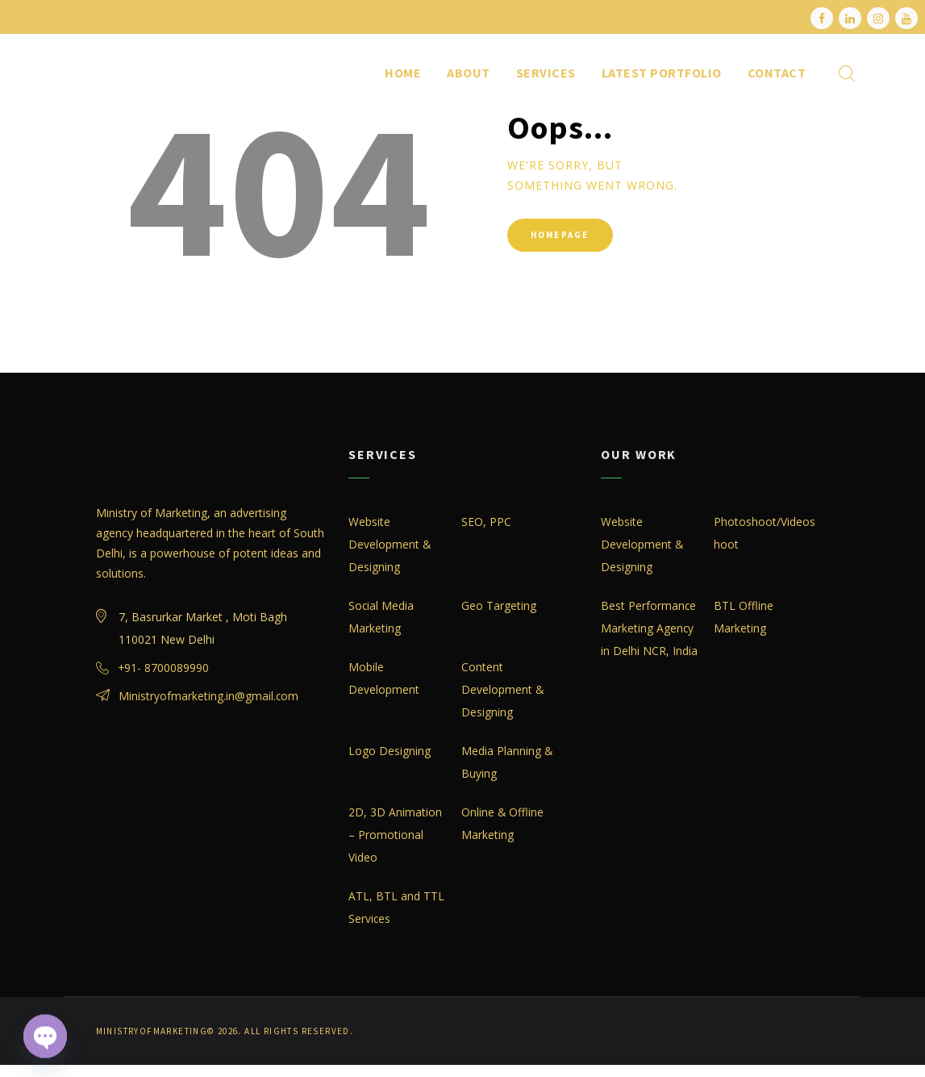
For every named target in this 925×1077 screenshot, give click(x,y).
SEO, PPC (486, 522)
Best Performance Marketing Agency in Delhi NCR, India (649, 629)
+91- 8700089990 (164, 668)
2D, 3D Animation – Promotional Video (395, 835)
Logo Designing (389, 751)
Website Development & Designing (389, 545)
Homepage (564, 236)
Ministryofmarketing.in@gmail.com (209, 696)
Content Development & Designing (502, 690)
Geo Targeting (498, 606)
